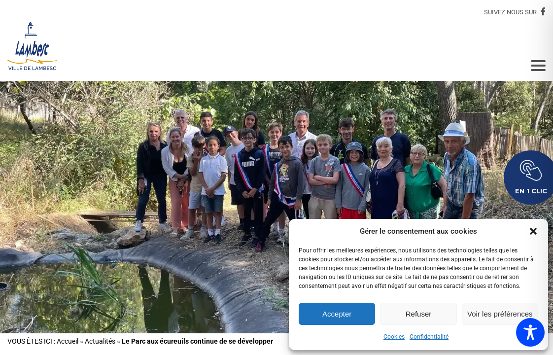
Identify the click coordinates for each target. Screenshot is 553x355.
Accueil (67, 341)
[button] (533, 231)
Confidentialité (429, 336)
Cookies (394, 336)
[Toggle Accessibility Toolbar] (530, 332)
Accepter (336, 314)
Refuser (419, 314)
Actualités (100, 341)
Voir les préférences (500, 314)
